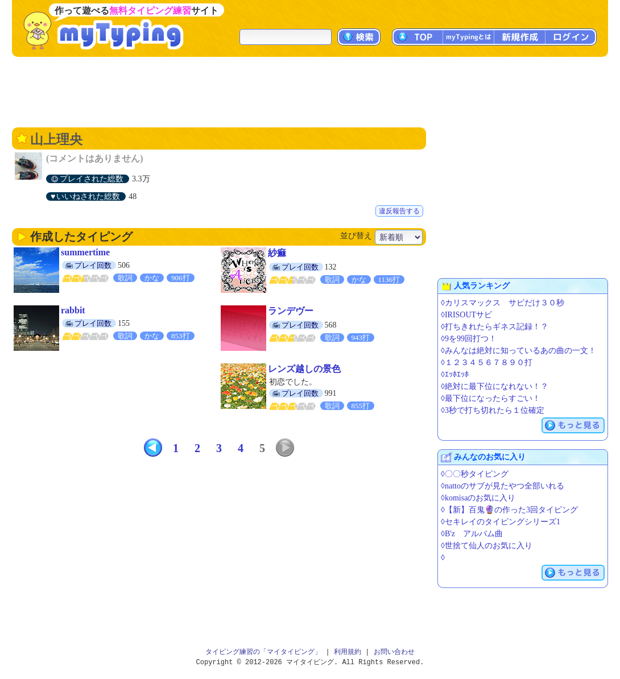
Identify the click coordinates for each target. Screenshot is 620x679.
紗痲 (277, 253)
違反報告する (399, 211)
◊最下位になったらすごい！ (490, 398)
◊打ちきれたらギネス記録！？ (494, 326)
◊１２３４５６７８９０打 (486, 362)
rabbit (73, 310)
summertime (85, 252)
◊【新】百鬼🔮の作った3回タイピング (509, 510)
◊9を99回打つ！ (469, 338)
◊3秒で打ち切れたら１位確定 (492, 410)
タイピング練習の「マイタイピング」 (263, 652)
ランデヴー (290, 311)
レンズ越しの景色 (304, 369)
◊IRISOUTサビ (466, 314)
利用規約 (347, 652)
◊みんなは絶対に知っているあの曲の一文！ (518, 350)
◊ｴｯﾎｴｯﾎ (455, 374)
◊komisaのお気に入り (478, 498)
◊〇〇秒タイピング (475, 474)
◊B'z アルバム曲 (472, 533)
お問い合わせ (394, 652)
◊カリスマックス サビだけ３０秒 (502, 303)
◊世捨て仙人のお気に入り (486, 545)
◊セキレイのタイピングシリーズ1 (500, 521)
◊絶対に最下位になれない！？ (494, 386)
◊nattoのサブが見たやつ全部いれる (502, 486)
